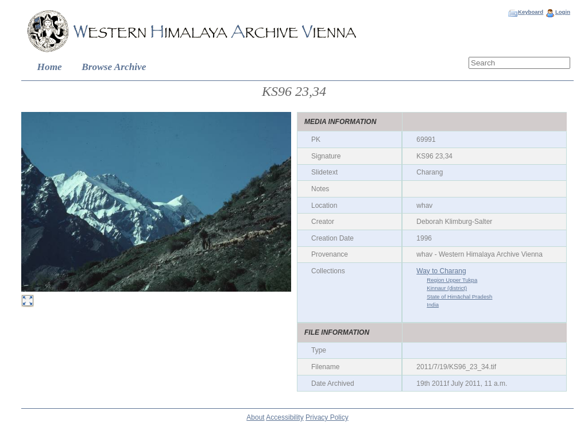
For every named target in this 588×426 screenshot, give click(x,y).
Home (49, 66)
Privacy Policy (327, 417)
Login (562, 12)
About (255, 417)
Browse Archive (114, 66)
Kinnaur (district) (447, 288)
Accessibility (284, 417)
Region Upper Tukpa (452, 280)
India (433, 304)
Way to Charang (441, 271)
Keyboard (530, 12)
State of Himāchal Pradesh (459, 296)
